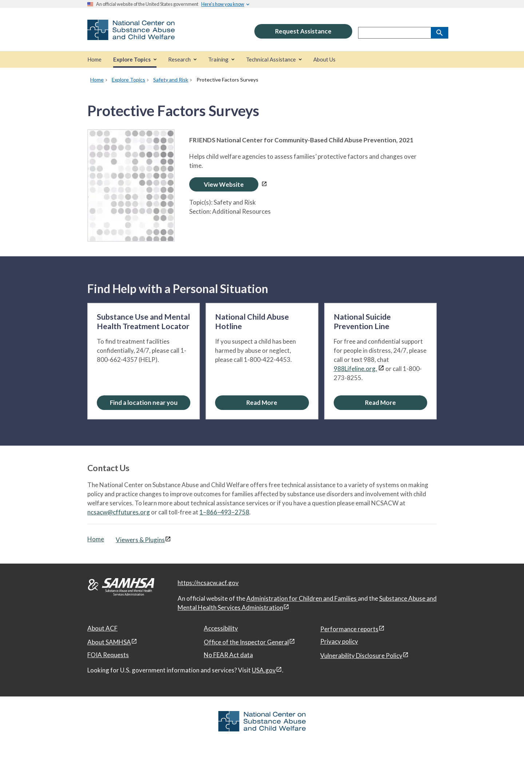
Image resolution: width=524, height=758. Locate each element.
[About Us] (324, 59)
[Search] (439, 33)
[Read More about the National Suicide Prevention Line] (380, 402)
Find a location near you (144, 402)
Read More (261, 402)
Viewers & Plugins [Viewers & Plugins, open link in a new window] (140, 540)
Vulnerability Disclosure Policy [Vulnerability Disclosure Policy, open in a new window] (361, 655)
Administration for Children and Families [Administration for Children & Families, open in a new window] (302, 598)
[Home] (94, 59)
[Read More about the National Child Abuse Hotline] (262, 402)
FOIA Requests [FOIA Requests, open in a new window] (108, 655)
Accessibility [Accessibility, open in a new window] (221, 628)
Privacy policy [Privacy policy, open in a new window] (339, 641)
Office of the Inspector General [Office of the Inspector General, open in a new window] (246, 642)
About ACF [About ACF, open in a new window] (102, 628)
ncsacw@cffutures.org (118, 512)
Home (95, 539)
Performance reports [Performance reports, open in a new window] (349, 629)
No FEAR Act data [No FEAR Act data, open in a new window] (228, 655)
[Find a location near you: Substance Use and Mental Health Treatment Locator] (143, 402)
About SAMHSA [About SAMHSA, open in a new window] (109, 642)
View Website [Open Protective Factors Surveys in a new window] (224, 184)
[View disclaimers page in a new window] (264, 184)
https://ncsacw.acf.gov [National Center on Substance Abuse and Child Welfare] (208, 583)
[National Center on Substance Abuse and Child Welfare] (131, 35)
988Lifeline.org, (355, 368)
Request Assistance (303, 31)
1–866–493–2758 (224, 512)
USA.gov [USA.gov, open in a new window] (264, 670)
